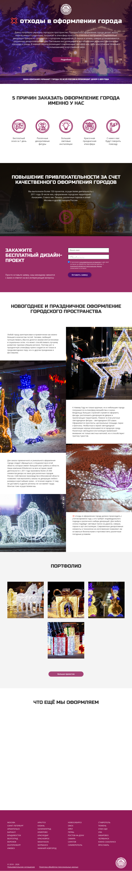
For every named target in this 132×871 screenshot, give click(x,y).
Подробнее (66, 59)
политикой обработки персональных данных (86, 266)
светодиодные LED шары (105, 420)
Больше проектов (66, 674)
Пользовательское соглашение (21, 867)
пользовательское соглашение (90, 262)
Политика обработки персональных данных (58, 867)
